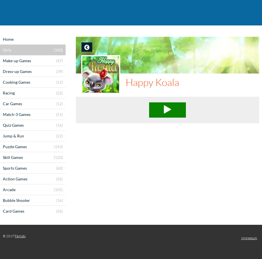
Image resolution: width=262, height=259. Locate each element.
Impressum (249, 238)
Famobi (20, 236)
